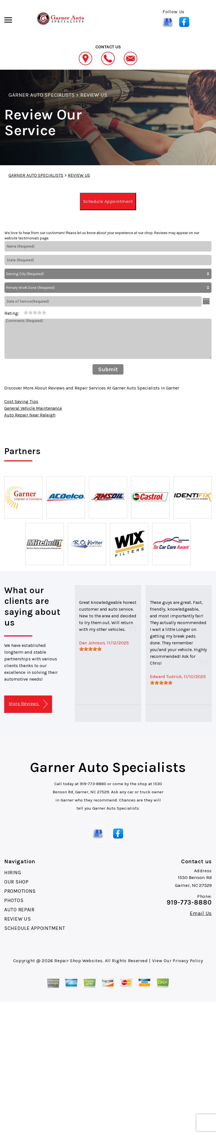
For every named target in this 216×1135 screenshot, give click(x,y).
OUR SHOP (16, 882)
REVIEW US (93, 95)
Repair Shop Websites (78, 960)
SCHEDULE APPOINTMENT (34, 928)
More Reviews (28, 704)
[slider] (35, 312)
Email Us (201, 913)
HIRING (12, 872)
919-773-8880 (93, 783)
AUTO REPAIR (19, 910)
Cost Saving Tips (21, 401)
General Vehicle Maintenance (33, 408)
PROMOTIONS (20, 891)
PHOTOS (13, 900)
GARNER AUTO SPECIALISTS (41, 95)
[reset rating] (21, 312)
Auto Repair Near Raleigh (29, 415)
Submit (108, 369)
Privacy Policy (188, 960)
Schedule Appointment (108, 201)
